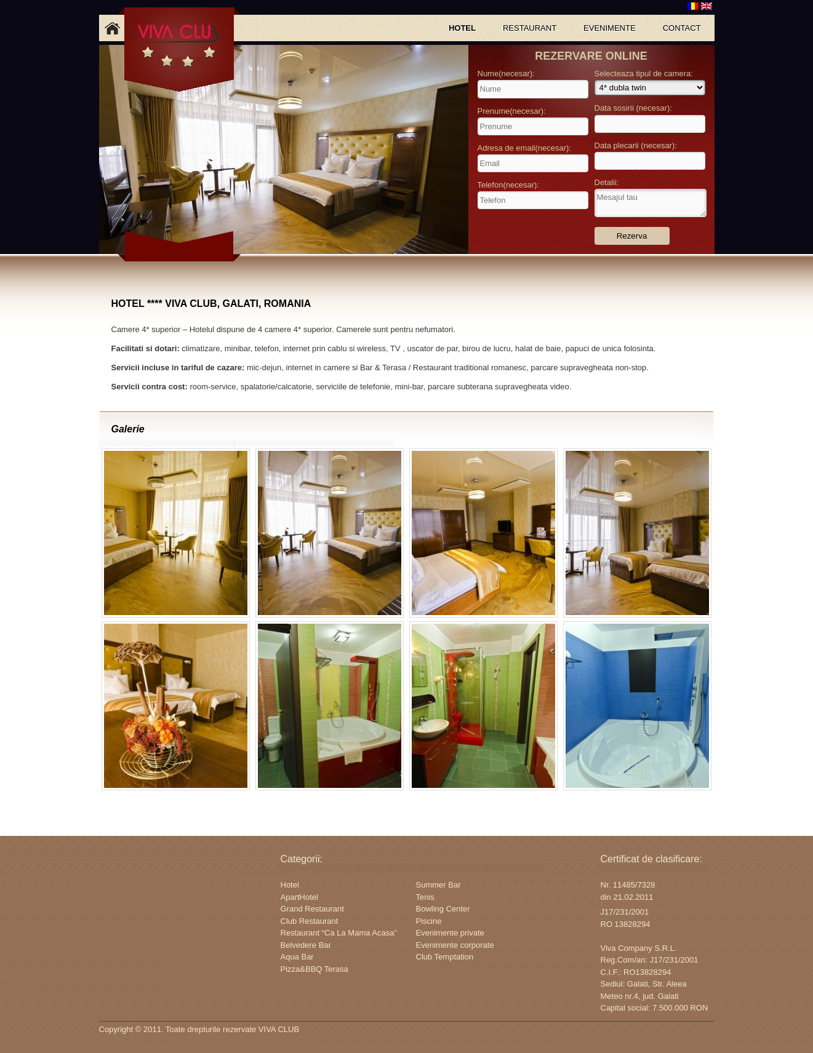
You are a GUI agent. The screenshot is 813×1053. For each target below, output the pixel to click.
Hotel (290, 884)
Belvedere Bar (306, 945)
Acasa (112, 28)
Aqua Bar (297, 956)
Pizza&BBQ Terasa (314, 969)
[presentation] (534, 229)
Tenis (425, 897)
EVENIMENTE (609, 28)
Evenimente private (450, 932)
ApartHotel (299, 897)
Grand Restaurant (312, 908)
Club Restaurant (309, 921)
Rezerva (632, 235)
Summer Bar (438, 884)
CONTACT (682, 28)
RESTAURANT (529, 28)
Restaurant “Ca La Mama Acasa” (339, 932)
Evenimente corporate (455, 945)
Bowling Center (443, 908)
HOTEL (462, 28)
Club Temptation (445, 956)
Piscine (429, 921)
